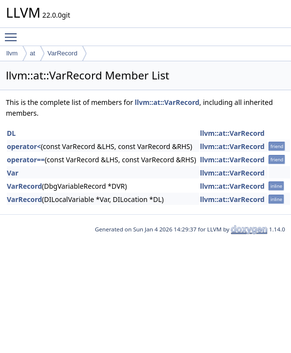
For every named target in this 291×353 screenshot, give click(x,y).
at (32, 53)
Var (12, 172)
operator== (26, 159)
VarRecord (62, 53)
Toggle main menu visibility (13, 33)
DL (11, 133)
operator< (24, 146)
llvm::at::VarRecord (167, 102)
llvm (12, 53)
